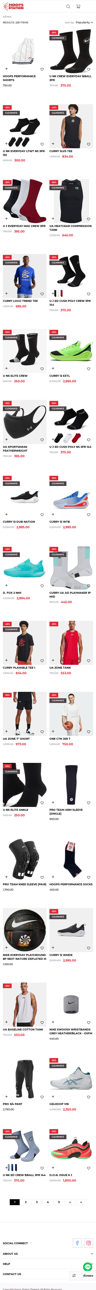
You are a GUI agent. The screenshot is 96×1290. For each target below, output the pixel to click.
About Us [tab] (10, 1254)
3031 (53, 293)
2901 (53, 802)
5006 (53, 144)
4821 (53, 1167)
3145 (6, 218)
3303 (53, 877)
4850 (53, 514)
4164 (6, 947)
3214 (53, 69)
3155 (6, 368)
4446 (53, 585)
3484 (6, 439)
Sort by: (69, 22)
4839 (53, 368)
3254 (6, 731)
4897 (53, 660)
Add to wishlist (42, 69)
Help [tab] (6, 1264)
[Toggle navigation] (88, 6)
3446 (53, 218)
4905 (6, 585)
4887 (6, 660)
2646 (6, 1022)
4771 (53, 1096)
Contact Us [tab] (12, 1274)
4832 (6, 293)
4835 (6, 514)
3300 (6, 69)
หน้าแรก (7, 16)
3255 (53, 947)
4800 (53, 731)
